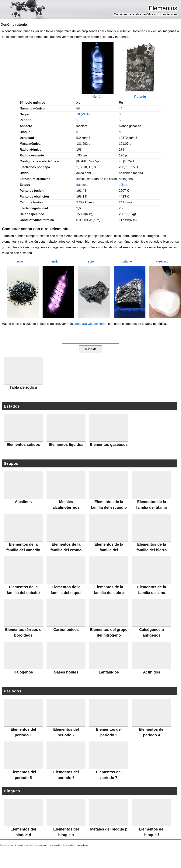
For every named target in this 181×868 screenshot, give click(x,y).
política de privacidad (65, 845)
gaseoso (82, 185)
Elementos (163, 8)
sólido (123, 185)
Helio (55, 261)
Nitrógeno (162, 261)
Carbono (126, 261)
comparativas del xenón (90, 324)
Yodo (19, 261)
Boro (91, 261)
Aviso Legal (83, 845)
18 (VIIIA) (83, 114)
